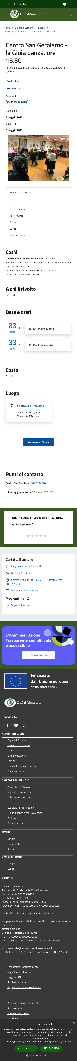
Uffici (10, 750)
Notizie (11, 839)
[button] (38, 1055)
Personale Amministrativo (21, 766)
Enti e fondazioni (16, 756)
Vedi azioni (14, 88)
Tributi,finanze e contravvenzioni (25, 813)
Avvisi (10, 849)
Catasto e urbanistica (18, 797)
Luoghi (11, 863)
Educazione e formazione (20, 807)
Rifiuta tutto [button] (51, 1048)
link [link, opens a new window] (69, 1041)
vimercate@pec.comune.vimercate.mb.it (29, 948)
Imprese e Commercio (19, 792)
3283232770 (38, 483)
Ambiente (12, 818)
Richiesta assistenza (18, 982)
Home (7, 28)
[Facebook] (7, 725)
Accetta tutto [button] (26, 1048)
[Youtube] (16, 725)
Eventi (41, 28)
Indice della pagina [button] (20, 192)
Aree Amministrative (18, 745)
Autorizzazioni (15, 823)
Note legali (13, 1018)
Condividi (13, 81)
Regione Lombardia (15, 4)
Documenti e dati (16, 771)
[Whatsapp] (24, 725)
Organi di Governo (17, 740)
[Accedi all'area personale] (64, 4)
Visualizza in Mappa (38, 442)
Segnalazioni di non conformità (24, 987)
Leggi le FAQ (14, 977)
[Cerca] (70, 14)
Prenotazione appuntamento (22, 967)
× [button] (73, 1023)
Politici (11, 761)
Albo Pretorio (14, 1008)
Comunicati (13, 844)
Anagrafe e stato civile (19, 787)
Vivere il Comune (24, 28)
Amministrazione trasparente (23, 1003)
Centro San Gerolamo (30, 406)
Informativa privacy (18, 1013)
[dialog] (38, 1040)
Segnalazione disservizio (20, 972)
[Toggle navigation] (6, 14)
